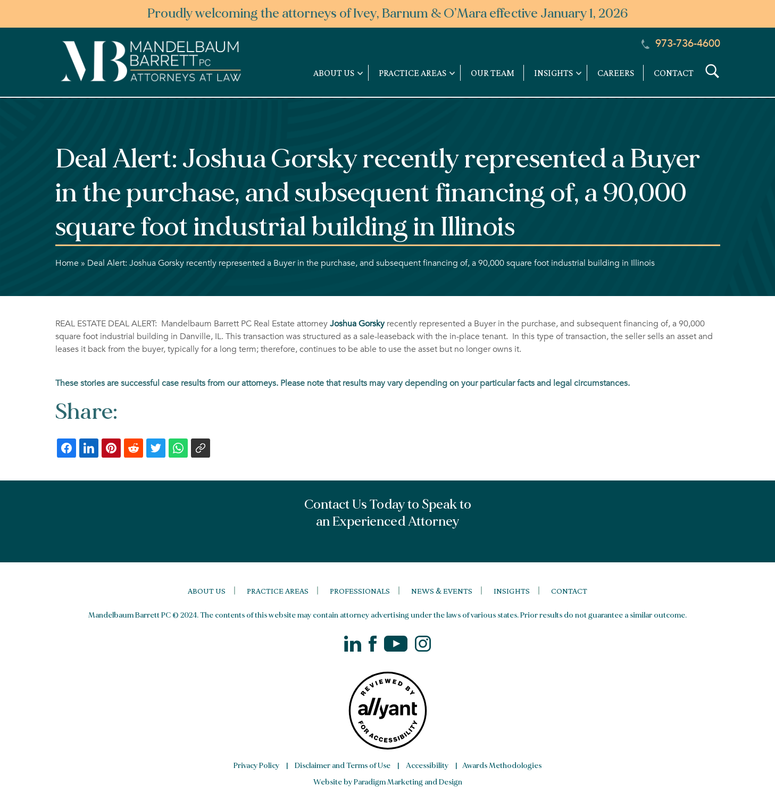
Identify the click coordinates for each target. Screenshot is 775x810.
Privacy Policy (256, 765)
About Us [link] (333, 73)
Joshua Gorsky (358, 324)
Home (67, 263)
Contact (674, 73)
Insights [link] (553, 73)
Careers (615, 73)
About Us (207, 590)
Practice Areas (278, 590)
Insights (512, 590)
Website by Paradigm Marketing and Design (387, 782)
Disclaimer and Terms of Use (342, 765)
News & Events (441, 590)
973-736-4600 (680, 43)
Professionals (360, 590)
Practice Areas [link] (412, 73)
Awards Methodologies (501, 765)
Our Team (492, 73)
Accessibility (427, 765)
